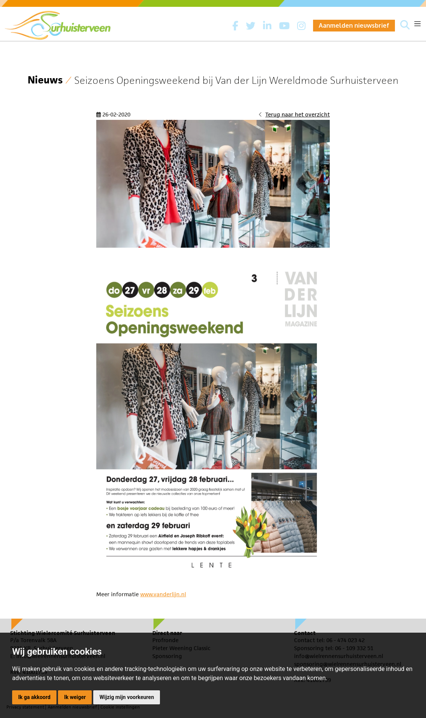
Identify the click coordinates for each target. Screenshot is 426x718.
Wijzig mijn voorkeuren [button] (126, 697)
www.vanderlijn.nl (163, 594)
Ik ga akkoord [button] (34, 697)
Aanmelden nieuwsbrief (354, 25)
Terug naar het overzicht (297, 114)
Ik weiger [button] (75, 697)
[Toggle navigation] (417, 24)
